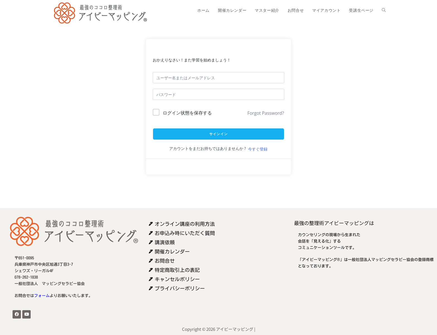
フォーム (42, 296)
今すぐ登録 (258, 149)
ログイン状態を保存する (187, 113)
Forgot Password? (265, 113)
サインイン (218, 133)
